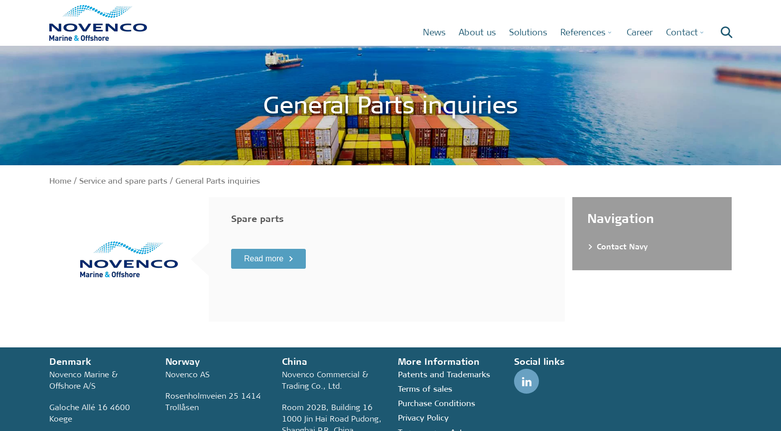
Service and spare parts (123, 181)
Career (640, 32)
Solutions (528, 32)
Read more (263, 258)
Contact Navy (622, 246)
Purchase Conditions (436, 403)
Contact (682, 32)
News (434, 32)
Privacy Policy (423, 418)
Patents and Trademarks (444, 374)
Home (60, 181)
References (583, 32)
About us (477, 32)
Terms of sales (425, 389)
